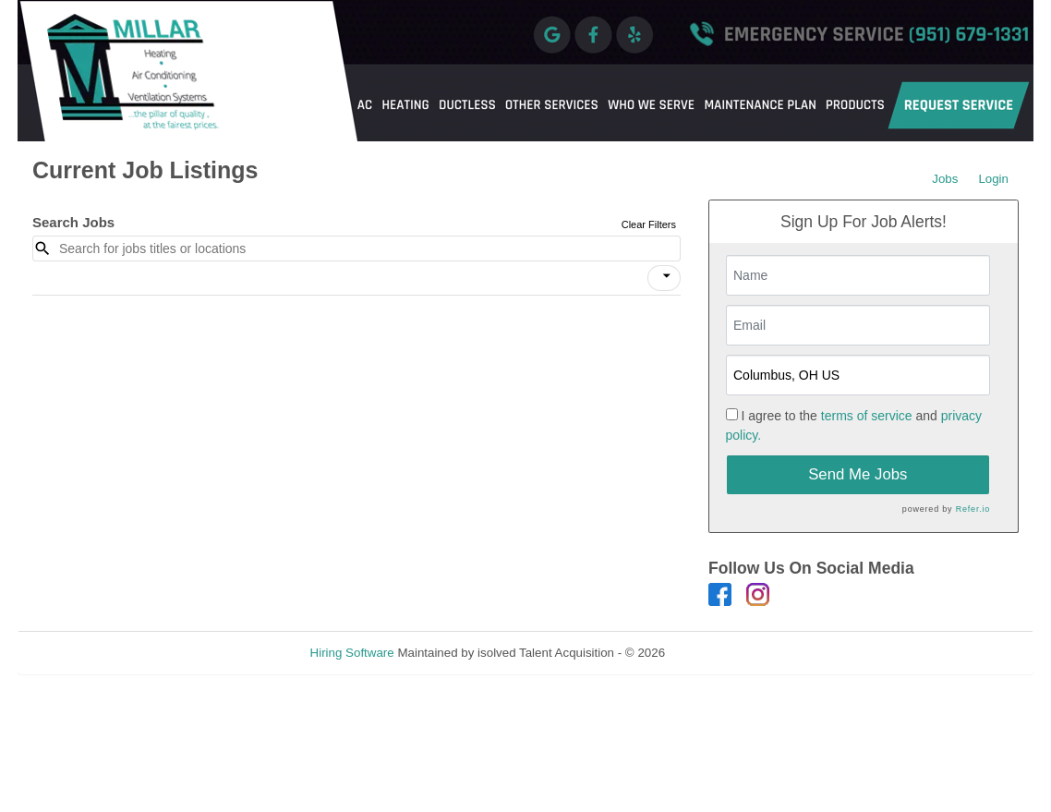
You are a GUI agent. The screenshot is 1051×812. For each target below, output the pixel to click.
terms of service (866, 415)
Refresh (720, 653)
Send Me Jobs (857, 474)
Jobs (945, 179)
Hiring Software (352, 653)
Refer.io (973, 509)
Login (993, 179)
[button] (664, 278)
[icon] (667, 276)
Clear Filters (649, 224)
